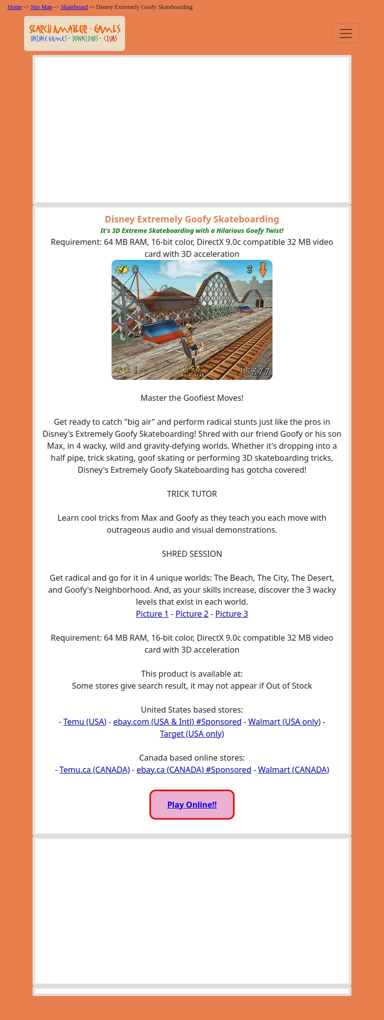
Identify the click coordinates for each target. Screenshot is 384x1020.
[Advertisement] (192, 132)
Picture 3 (231, 613)
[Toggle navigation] (346, 33)
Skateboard (74, 6)
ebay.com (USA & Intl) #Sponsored (177, 721)
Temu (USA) (85, 721)
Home (15, 6)
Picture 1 (152, 613)
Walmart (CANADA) (293, 769)
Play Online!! (191, 804)
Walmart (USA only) (284, 721)
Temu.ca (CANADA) (95, 769)
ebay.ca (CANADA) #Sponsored (194, 769)
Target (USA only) (192, 733)
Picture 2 (192, 613)
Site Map (41, 6)
